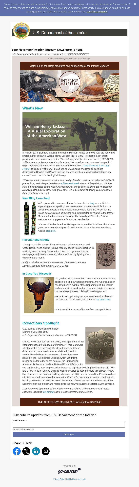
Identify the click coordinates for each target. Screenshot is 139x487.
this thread (48, 392)
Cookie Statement (97, 11)
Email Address (20, 420)
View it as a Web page (82, 59)
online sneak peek (69, 183)
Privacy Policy (59, 479)
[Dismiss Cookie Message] (135, 3)
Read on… (51, 231)
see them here (103, 299)
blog (92, 203)
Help (83, 479)
